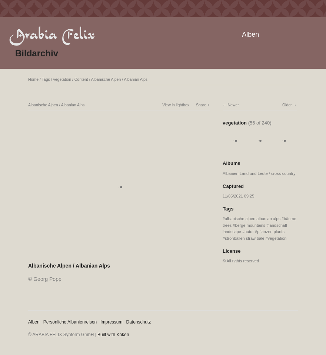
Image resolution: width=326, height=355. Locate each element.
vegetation (62, 79)
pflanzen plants (271, 231)
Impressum (111, 322)
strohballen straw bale (245, 238)
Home (33, 79)
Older (287, 105)
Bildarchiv (36, 53)
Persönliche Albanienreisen (70, 322)
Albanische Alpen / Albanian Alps (119, 79)
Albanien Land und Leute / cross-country (259, 173)
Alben (250, 34)
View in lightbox (175, 105)
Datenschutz (138, 322)
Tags (46, 79)
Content (81, 79)
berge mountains (250, 225)
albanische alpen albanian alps (252, 218)
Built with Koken (113, 334)
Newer (233, 105)
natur (249, 231)
